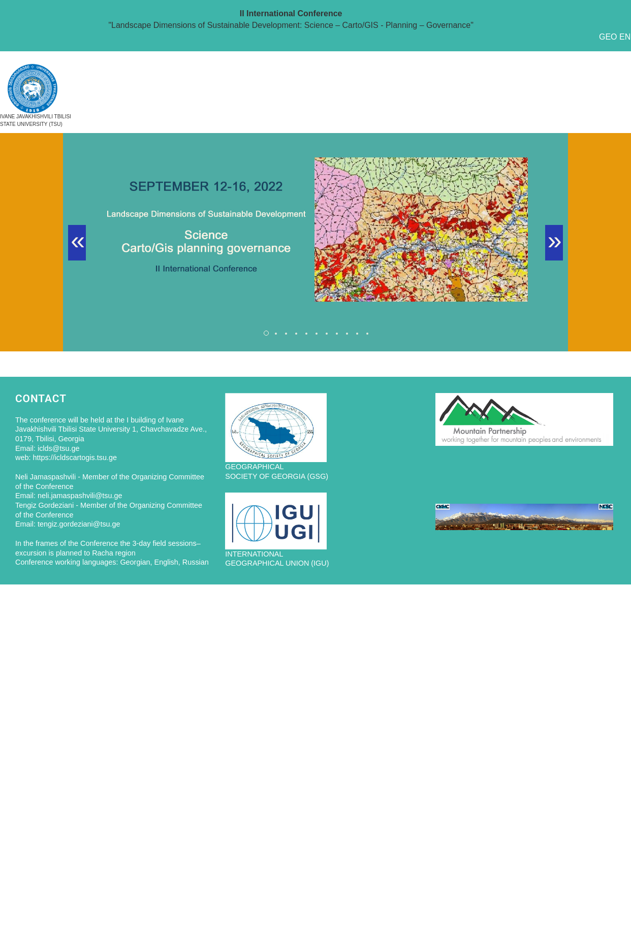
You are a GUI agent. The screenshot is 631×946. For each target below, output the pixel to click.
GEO (608, 36)
